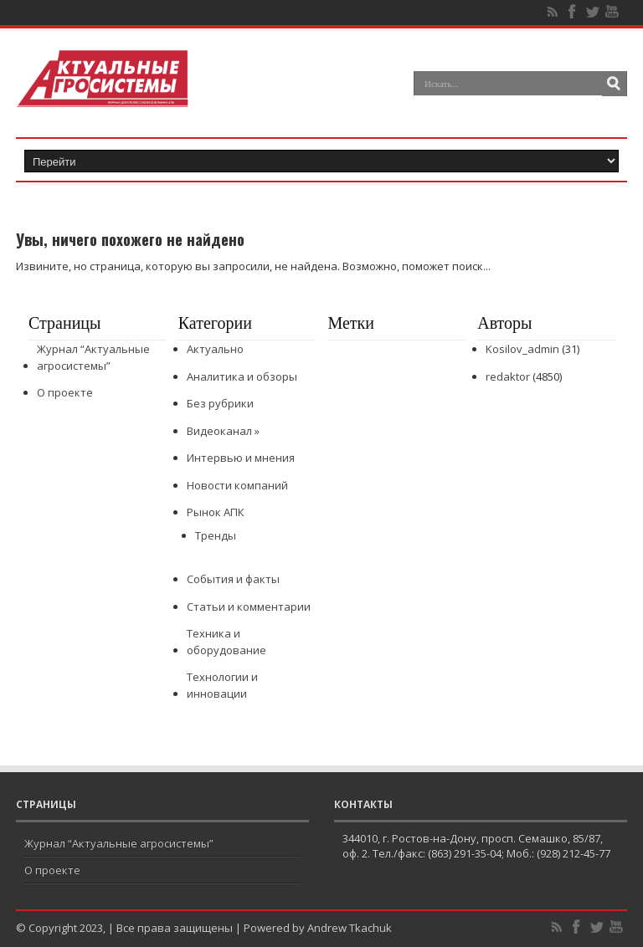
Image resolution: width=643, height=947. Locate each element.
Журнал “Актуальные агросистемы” (93, 357)
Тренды (215, 535)
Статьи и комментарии (249, 606)
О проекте (65, 392)
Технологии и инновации (222, 685)
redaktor (508, 376)
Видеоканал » (223, 430)
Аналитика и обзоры (242, 376)
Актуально (215, 348)
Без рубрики (220, 403)
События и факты (233, 578)
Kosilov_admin (522, 348)
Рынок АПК (215, 512)
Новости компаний (237, 485)
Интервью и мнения (241, 457)
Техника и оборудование (226, 642)
